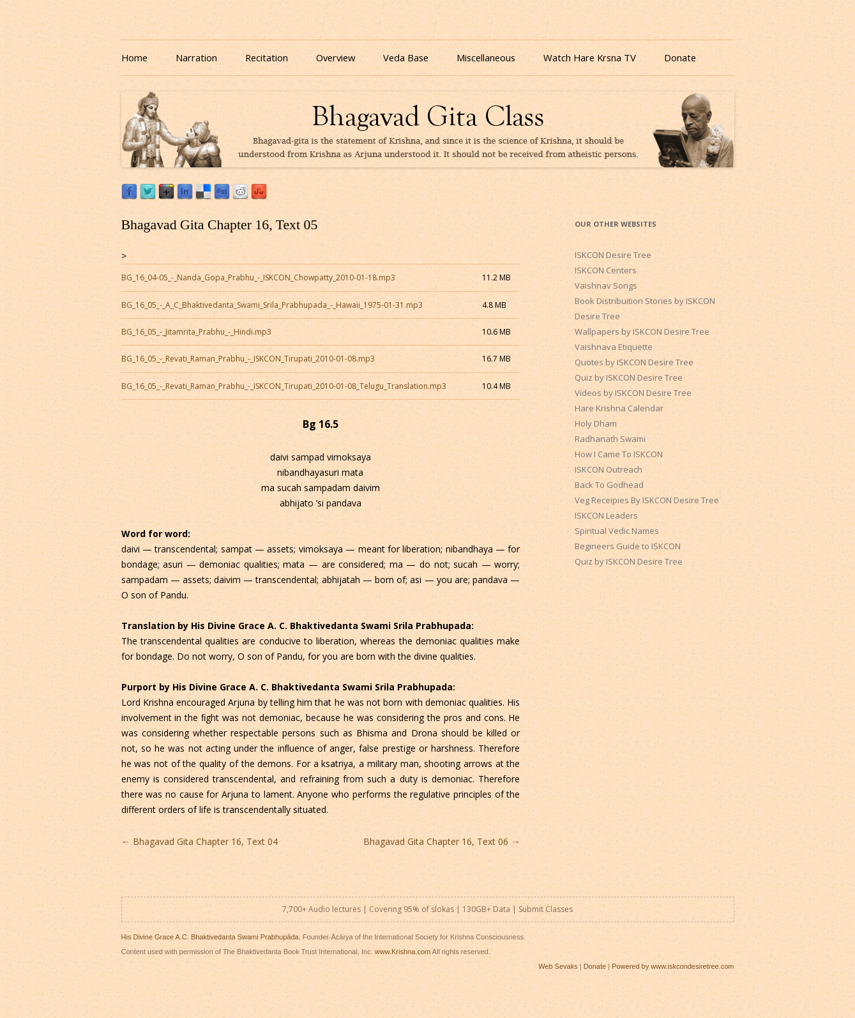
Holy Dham (596, 423)
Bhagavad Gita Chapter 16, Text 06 (441, 841)
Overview (335, 57)
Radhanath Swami (610, 438)
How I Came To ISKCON (619, 454)
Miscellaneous (486, 57)
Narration (196, 57)
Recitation (266, 57)
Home (134, 57)
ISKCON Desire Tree (613, 255)
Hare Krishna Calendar (619, 408)
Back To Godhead (609, 484)
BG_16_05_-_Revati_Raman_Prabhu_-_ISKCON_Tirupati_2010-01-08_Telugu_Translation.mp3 (283, 386)
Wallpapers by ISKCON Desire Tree (642, 331)
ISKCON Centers (606, 270)
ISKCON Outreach (608, 469)
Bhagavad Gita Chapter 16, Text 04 (199, 841)
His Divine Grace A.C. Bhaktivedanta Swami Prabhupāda (210, 937)
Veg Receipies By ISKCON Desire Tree (647, 500)
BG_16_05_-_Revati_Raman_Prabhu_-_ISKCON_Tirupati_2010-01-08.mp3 (248, 358)
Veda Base (405, 57)
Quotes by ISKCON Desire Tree (634, 362)
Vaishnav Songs (606, 285)
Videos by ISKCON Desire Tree (633, 393)
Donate (680, 57)
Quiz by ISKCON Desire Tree (629, 377)
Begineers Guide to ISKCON (628, 546)
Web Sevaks (558, 966)
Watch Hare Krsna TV (589, 57)
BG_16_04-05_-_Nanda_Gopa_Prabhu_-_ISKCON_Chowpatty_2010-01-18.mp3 (258, 277)
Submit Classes (545, 909)
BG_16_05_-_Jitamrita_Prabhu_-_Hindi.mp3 (196, 331)
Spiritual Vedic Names (617, 530)
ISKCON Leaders (606, 515)
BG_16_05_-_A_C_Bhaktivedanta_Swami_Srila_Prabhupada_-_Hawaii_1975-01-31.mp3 (272, 305)
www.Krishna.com (402, 951)
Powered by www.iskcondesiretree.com (673, 966)
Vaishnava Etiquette (614, 347)
